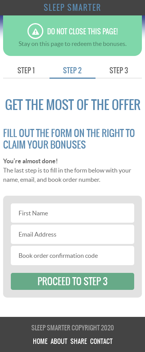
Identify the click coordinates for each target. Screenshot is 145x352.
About (59, 341)
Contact (101, 341)
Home (40, 341)
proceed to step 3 (72, 281)
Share (78, 341)
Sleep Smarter (72, 8)
